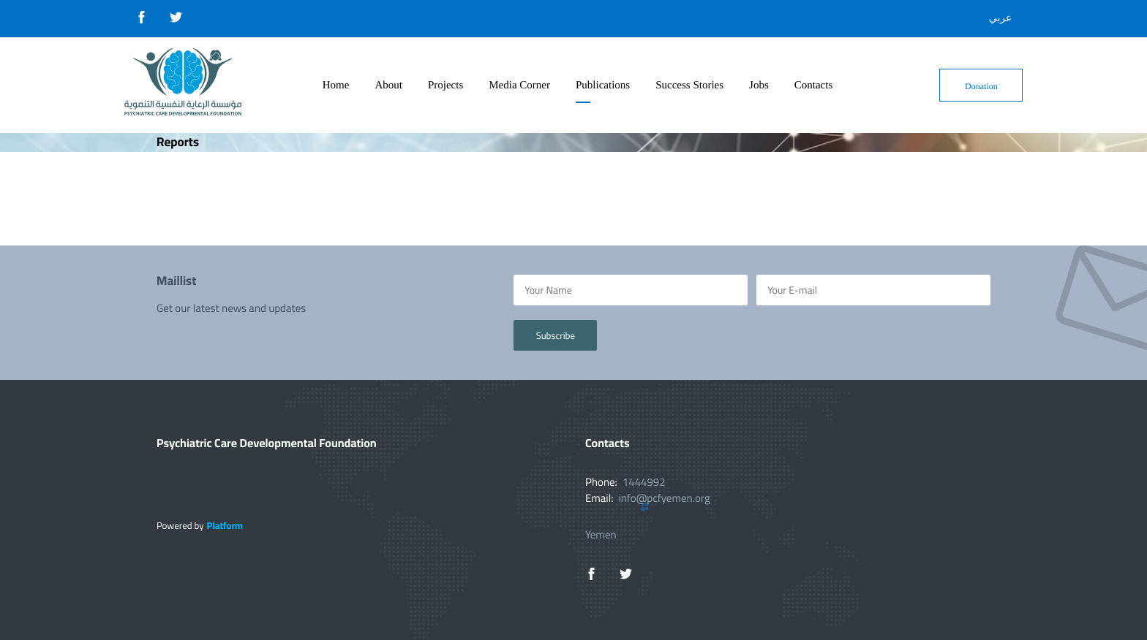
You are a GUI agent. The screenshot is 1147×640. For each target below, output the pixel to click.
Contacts (813, 85)
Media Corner (519, 85)
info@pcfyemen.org (664, 497)
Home (336, 85)
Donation (981, 86)
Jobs (759, 85)
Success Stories (689, 85)
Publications (603, 85)
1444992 (644, 481)
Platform (225, 526)
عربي (1000, 18)
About (388, 85)
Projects (445, 85)
